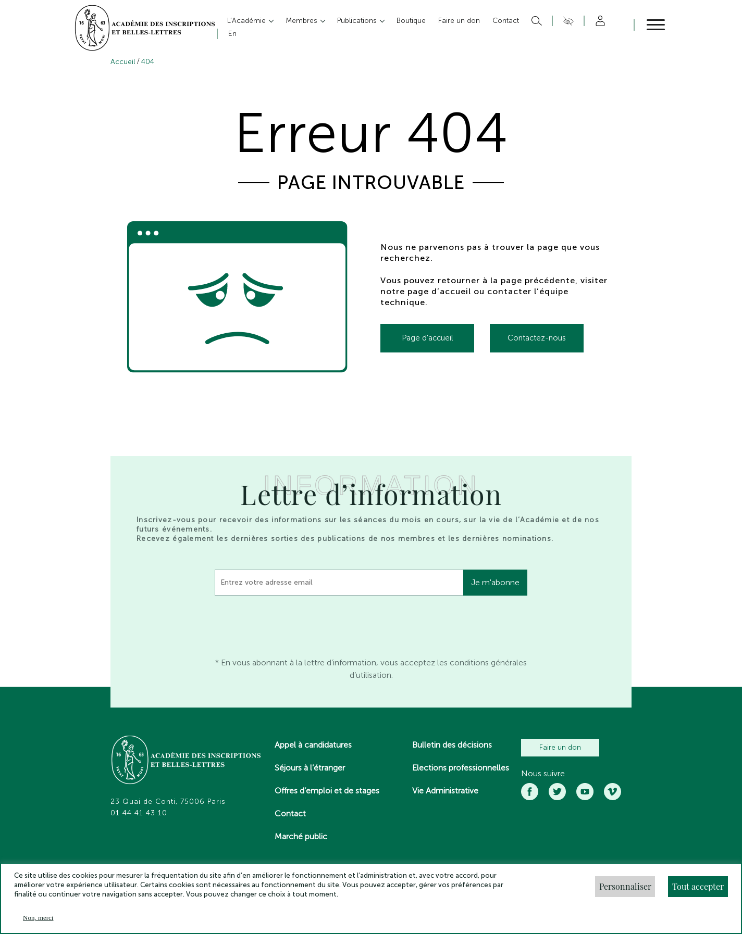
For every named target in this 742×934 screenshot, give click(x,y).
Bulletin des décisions (452, 745)
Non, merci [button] (38, 918)
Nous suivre (543, 773)
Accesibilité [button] (567, 21)
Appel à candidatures (313, 745)
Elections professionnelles (460, 768)
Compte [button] (598, 21)
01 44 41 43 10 (138, 813)
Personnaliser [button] (625, 886)
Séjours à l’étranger (310, 768)
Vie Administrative (445, 791)
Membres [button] (302, 20)
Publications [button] (358, 20)
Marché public (301, 836)
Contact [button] (505, 20)
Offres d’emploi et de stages (327, 791)
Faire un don (560, 747)
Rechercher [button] (535, 21)
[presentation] (294, 623)
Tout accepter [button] (698, 886)
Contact (290, 813)
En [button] (232, 33)
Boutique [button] (411, 20)
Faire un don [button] (459, 20)
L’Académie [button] (247, 20)
